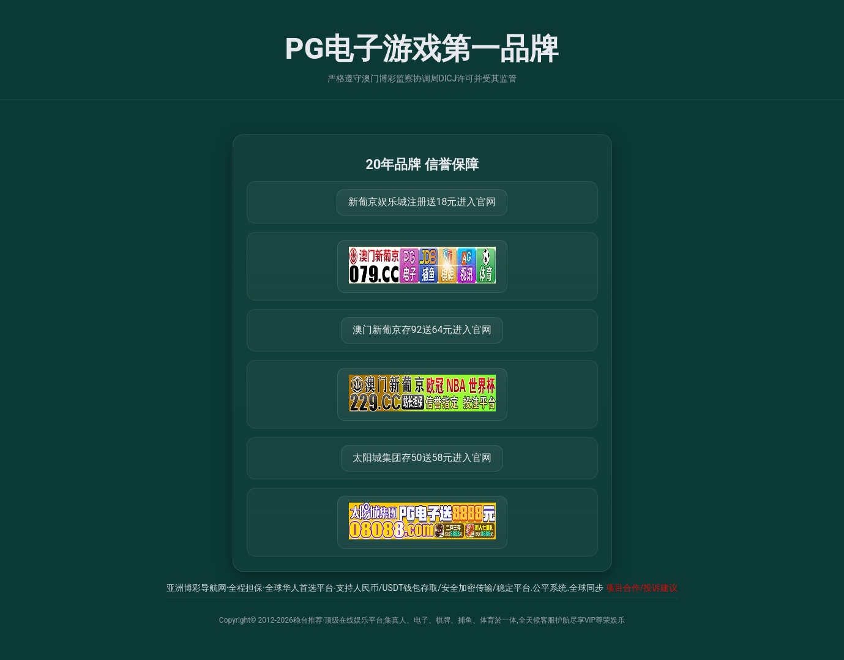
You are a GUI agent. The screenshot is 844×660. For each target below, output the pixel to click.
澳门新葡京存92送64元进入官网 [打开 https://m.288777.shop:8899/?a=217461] (422, 330)
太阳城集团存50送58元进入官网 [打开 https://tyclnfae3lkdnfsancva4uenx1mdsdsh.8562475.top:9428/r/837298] (422, 457)
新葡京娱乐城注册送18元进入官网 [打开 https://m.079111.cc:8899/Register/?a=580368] (422, 202)
